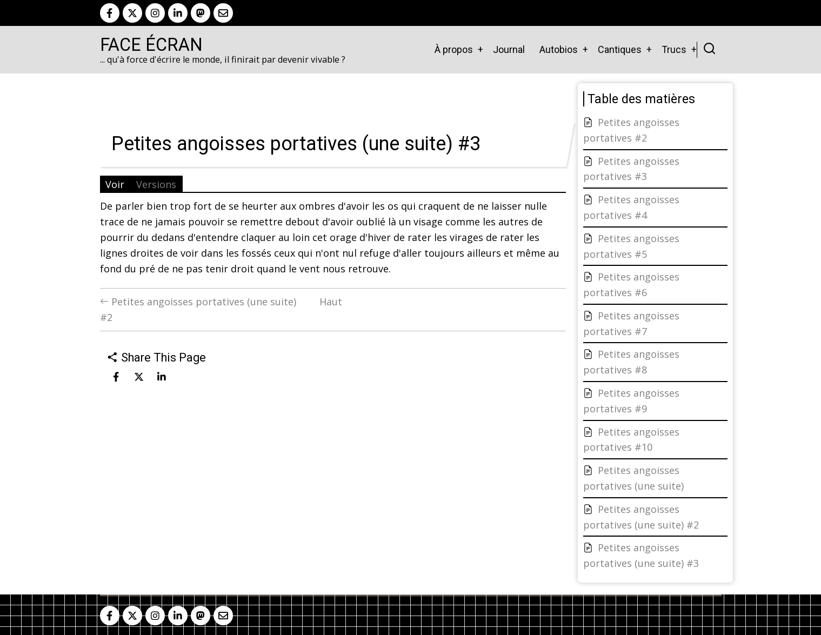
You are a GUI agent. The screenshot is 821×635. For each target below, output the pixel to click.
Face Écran (151, 45)
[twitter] (132, 13)
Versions (156, 184)
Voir (114, 184)
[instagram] (155, 13)
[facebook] (109, 13)
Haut (330, 301)
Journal (509, 49)
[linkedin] (178, 13)
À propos (454, 49)
